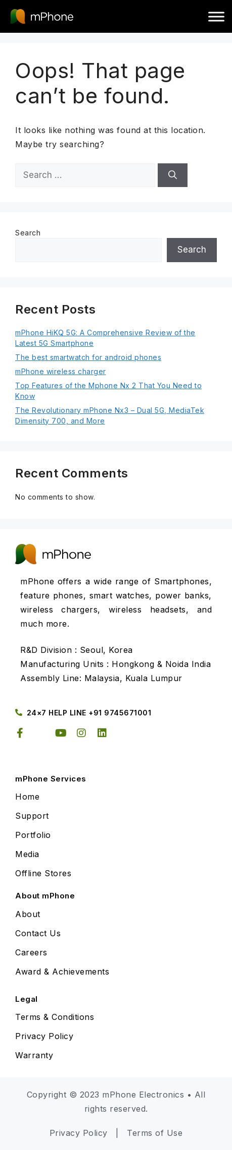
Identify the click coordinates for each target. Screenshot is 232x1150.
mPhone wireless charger (60, 371)
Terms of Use (154, 1133)
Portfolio (33, 835)
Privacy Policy (44, 1036)
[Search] (173, 175)
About (27, 914)
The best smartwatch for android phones (88, 357)
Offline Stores (43, 873)
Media (27, 854)
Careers (31, 952)
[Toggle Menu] (216, 16)
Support (32, 816)
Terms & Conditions (54, 1017)
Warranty (34, 1055)
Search (27, 232)
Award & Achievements (62, 971)
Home (27, 797)
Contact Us (38, 933)
